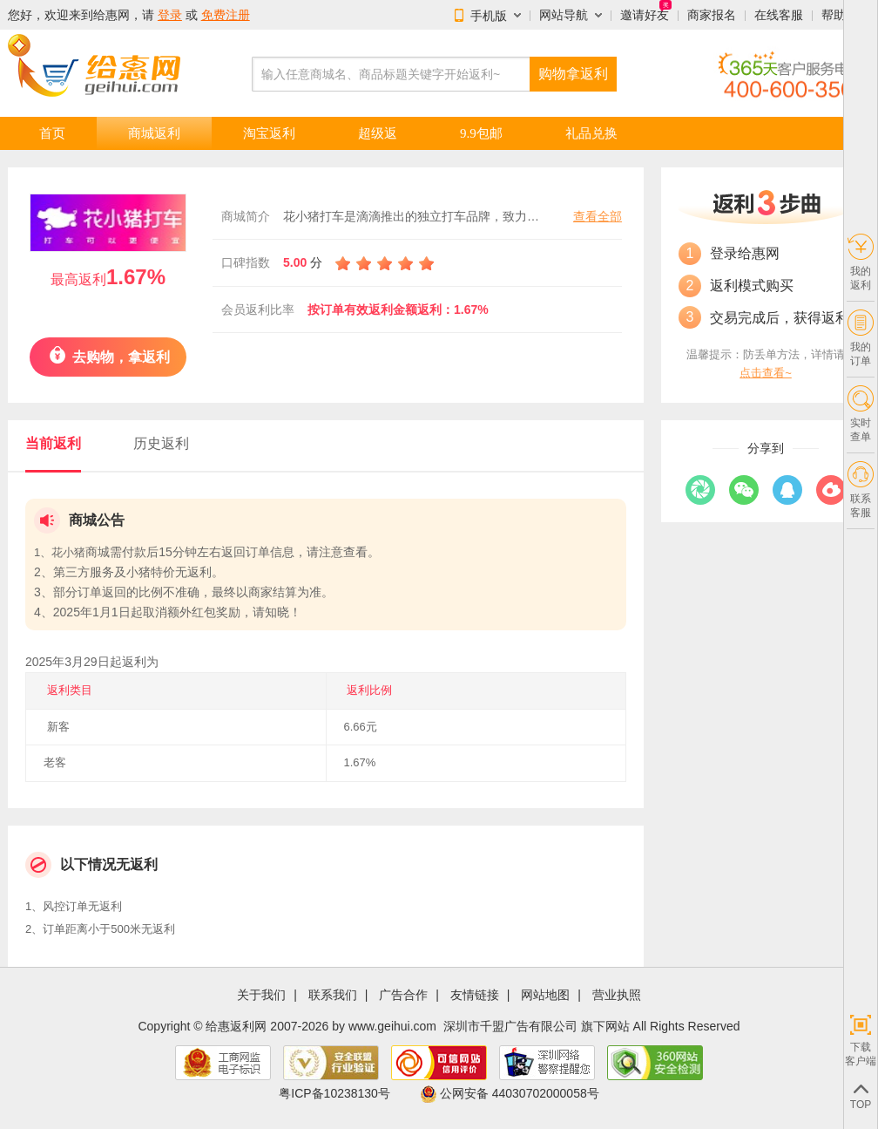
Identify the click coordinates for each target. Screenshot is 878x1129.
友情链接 (474, 995)
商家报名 (711, 15)
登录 (170, 15)
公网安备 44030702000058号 (509, 1093)
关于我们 (261, 995)
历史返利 (161, 443)
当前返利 (53, 443)
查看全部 (597, 216)
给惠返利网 (236, 1026)
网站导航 (563, 15)
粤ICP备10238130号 (334, 1093)
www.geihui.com (392, 1026)
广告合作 (403, 995)
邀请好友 (644, 15)
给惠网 (111, 15)
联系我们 (332, 995)
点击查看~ (766, 372)
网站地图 (545, 995)
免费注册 (225, 15)
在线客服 (778, 15)
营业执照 (616, 995)
